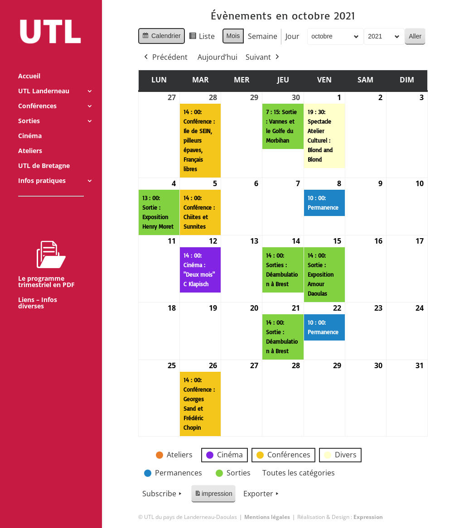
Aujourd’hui (217, 57)
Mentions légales (267, 517)
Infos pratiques (42, 169)
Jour (292, 36)
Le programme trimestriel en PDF (46, 252)
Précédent (165, 57)
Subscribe (163, 494)
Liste (201, 37)
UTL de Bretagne (44, 154)
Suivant (263, 57)
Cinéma (30, 124)
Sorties (29, 109)
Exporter (261, 494)
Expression (368, 517)
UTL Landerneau (43, 79)
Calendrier (161, 37)
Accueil (29, 64)
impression (213, 495)
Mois (233, 35)
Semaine (262, 36)
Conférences (37, 94)
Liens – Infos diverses (37, 291)
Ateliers (30, 139)
